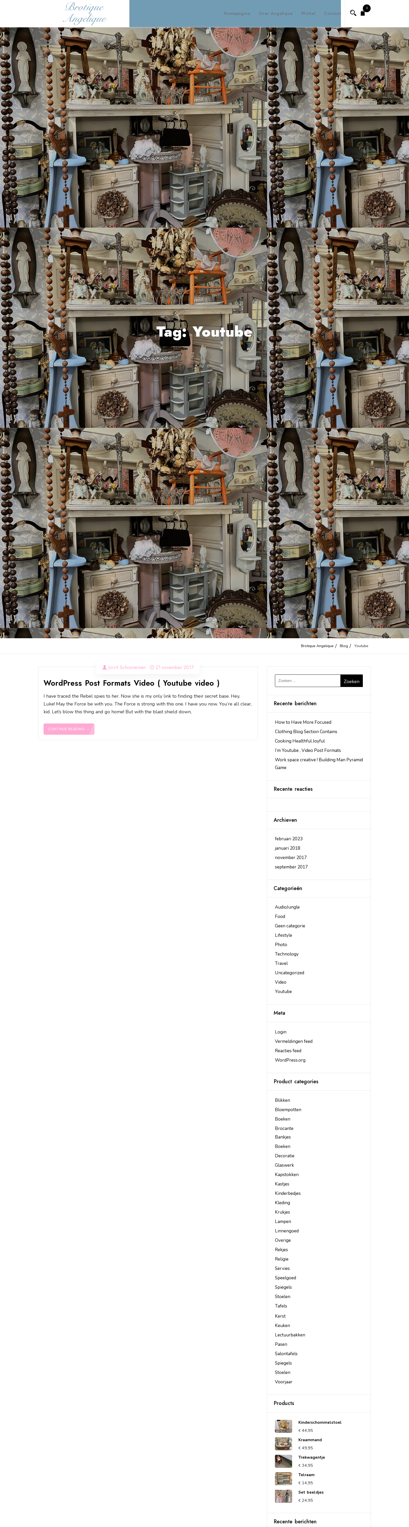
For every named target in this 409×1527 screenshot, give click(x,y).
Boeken (282, 1119)
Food (280, 917)
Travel (281, 963)
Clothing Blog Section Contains (306, 732)
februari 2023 (289, 839)
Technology (287, 954)
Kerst (280, 1316)
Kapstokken (287, 1175)
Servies (282, 1269)
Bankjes (283, 1137)
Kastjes (282, 1184)
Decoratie (284, 1156)
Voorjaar (283, 1382)
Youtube (283, 992)
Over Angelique (271, 13)
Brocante (284, 1128)
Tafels (281, 1306)
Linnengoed (287, 1231)
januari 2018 (287, 848)
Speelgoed (285, 1278)
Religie (281, 1259)
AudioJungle (287, 907)
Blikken (282, 1100)
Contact (328, 13)
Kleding (282, 1203)
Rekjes (281, 1250)
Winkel (303, 13)
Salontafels (286, 1354)
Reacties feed (288, 1051)
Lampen (283, 1222)
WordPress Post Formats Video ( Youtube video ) (132, 683)
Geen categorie (290, 926)
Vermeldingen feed (293, 1041)
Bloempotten (288, 1110)
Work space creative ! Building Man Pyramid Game (319, 764)
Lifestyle (283, 935)
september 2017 (291, 867)
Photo (281, 945)
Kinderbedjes (288, 1193)
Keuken (282, 1326)
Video (280, 982)
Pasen (281, 1344)
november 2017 (291, 858)
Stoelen (282, 1297)
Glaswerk (284, 1165)
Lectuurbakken (290, 1335)
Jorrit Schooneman (127, 667)
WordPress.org (290, 1060)
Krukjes (282, 1212)
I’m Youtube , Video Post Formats (308, 750)
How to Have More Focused (303, 722)
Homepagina (232, 13)
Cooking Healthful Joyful (300, 741)
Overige (283, 1240)
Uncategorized (289, 973)
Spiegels (283, 1287)
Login (280, 1032)
